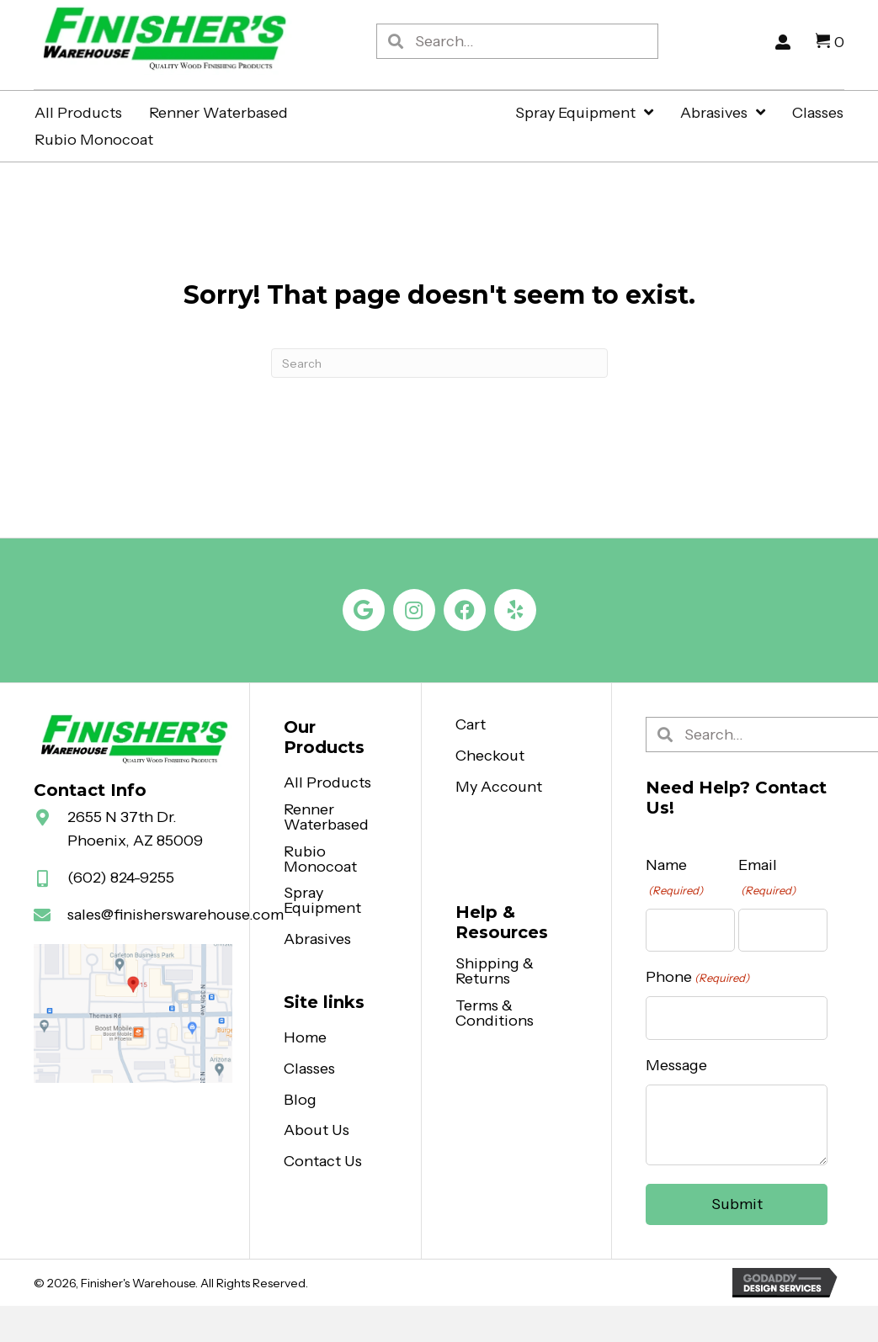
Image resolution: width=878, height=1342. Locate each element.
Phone (697, 977)
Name (674, 877)
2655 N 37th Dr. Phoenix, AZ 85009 (135, 829)
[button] (364, 610)
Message (676, 1065)
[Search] (439, 363)
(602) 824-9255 (120, 877)
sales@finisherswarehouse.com (175, 914)
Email (767, 877)
